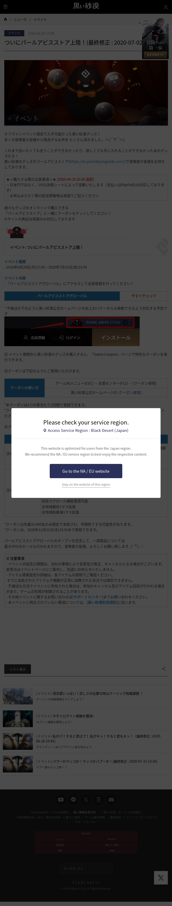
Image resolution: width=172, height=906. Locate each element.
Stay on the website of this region (86, 484)
